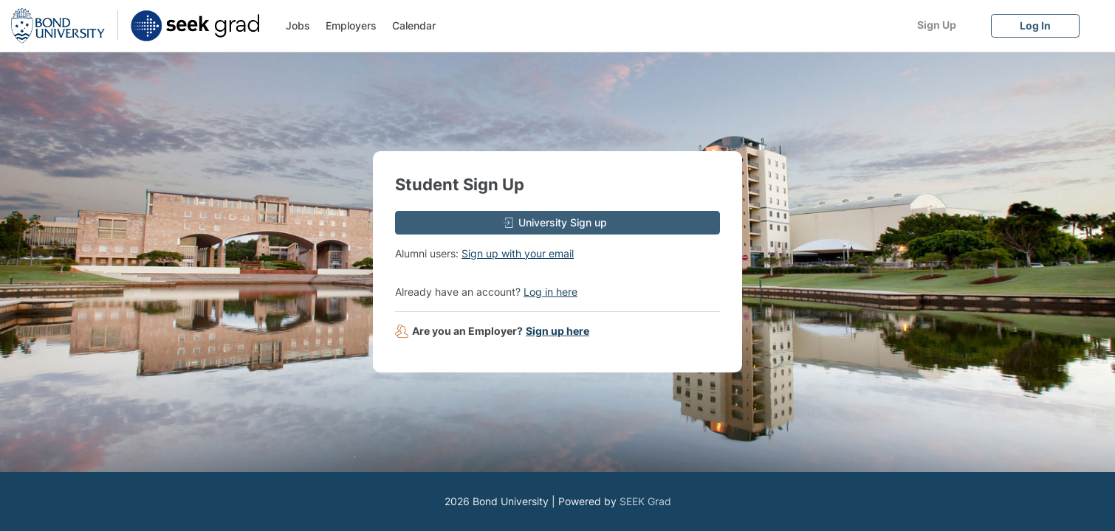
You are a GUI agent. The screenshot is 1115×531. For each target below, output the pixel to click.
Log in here (550, 291)
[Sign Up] (936, 24)
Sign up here (557, 330)
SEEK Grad (645, 501)
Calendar (414, 25)
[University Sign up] (557, 222)
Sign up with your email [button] (518, 253)
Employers (351, 25)
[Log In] (1035, 25)
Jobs (298, 25)
